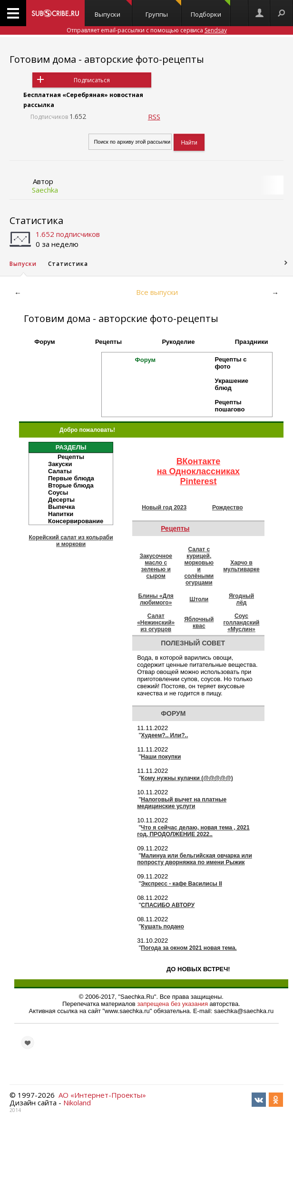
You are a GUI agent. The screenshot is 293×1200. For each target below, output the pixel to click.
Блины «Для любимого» (156, 599)
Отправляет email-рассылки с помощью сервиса (147, 30)
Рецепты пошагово (230, 406)
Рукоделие (178, 341)
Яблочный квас (199, 622)
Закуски (60, 464)
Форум (44, 341)
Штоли (198, 599)
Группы (163, 9)
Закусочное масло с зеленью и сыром (155, 566)
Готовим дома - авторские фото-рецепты (107, 59)
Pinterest (198, 481)
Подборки (210, 9)
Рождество (227, 507)
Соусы (58, 492)
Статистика (36, 220)
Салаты (60, 471)
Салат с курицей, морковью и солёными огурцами (199, 566)
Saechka (45, 190)
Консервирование (75, 521)
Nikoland (77, 1102)
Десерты (61, 499)
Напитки (60, 513)
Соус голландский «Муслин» (242, 623)
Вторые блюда (71, 485)
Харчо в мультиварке (241, 566)
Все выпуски (157, 292)
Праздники (251, 341)
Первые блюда (71, 478)
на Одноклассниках (198, 471)
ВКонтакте (198, 461)
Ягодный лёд (241, 599)
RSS (154, 116)
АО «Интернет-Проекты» (102, 1095)
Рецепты (108, 341)
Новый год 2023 (164, 507)
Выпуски (113, 9)
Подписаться (92, 80)
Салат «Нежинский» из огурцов (156, 623)
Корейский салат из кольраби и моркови (71, 540)
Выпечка (61, 506)
